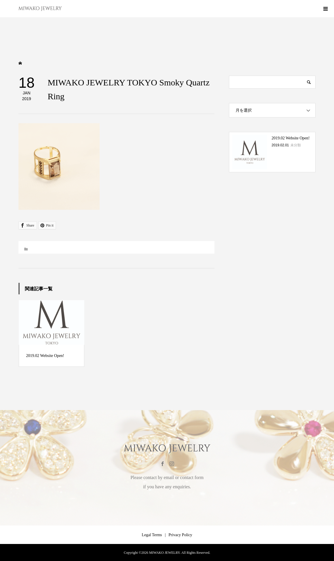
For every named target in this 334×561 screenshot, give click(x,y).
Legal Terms (152, 535)
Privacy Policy (180, 535)
